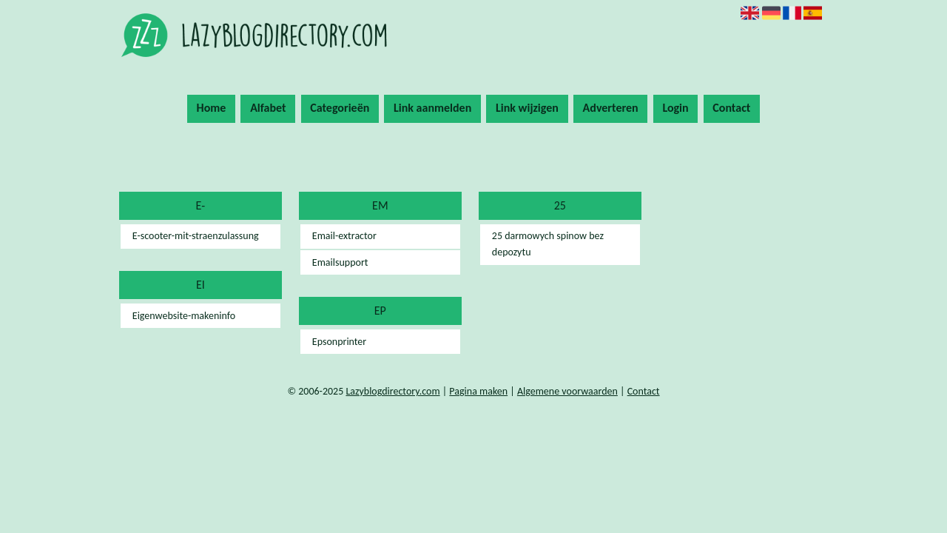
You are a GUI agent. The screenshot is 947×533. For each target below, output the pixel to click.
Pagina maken (478, 391)
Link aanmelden (432, 108)
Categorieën (339, 108)
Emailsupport (340, 262)
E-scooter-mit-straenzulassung (195, 235)
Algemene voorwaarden (567, 391)
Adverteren (610, 108)
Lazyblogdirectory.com (392, 391)
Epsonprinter (339, 341)
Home (211, 108)
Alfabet (268, 108)
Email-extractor (344, 235)
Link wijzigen (527, 108)
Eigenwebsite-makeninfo (183, 315)
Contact (731, 108)
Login (675, 108)
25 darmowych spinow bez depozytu (548, 243)
